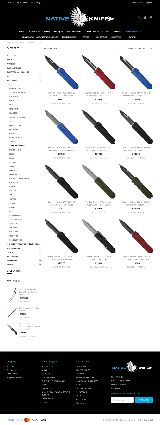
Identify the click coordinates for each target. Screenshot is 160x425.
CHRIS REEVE (13, 109)
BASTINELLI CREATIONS (17, 92)
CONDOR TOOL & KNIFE (17, 117)
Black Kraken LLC (146, 420)
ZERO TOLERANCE (15, 240)
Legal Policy (11, 373)
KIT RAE (11, 166)
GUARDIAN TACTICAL (17, 146)
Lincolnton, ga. (36, 2)
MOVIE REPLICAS (70, 37)
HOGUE (11, 154)
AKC (10, 84)
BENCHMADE (13, 97)
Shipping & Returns (14, 377)
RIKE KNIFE (12, 203)
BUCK (11, 105)
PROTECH (12, 199)
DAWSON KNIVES (15, 129)
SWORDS (133, 37)
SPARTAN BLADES (15, 219)
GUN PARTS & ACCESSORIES (98, 31)
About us (10, 366)
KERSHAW (12, 162)
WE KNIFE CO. (13, 236)
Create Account (137, 2)
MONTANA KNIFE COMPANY (19, 178)
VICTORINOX (13, 232)
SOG (10, 211)
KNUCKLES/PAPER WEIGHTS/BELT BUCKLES (40, 37)
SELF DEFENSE (101, 37)
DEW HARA (13, 133)
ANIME (47, 31)
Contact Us (11, 370)
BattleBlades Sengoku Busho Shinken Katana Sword (28, 292)
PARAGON (12, 191)
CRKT (10, 121)
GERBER (12, 141)
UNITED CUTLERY (83, 370)
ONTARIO (12, 187)
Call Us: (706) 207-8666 (17, 2)
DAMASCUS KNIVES (16, 125)
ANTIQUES (58, 31)
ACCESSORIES (34, 31)
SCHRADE (12, 207)
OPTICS (87, 37)
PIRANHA (12, 195)
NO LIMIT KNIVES (15, 183)
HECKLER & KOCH (15, 150)
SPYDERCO (13, 223)
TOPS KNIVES (13, 227)
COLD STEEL (13, 113)
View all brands (82, 403)
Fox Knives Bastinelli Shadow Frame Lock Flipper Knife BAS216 (29, 326)
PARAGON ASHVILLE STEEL (87, 381)
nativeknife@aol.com (119, 384)
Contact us (115, 388)
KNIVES (118, 31)
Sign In (149, 2)
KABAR (11, 158)
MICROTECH (13, 174)
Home (21, 31)
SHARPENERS (118, 37)
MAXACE (12, 170)
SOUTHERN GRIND (15, 215)
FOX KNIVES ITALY (15, 137)
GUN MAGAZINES (74, 31)
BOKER (11, 101)
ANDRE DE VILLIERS (16, 88)
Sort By (130, 49)
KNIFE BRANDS (133, 31)
